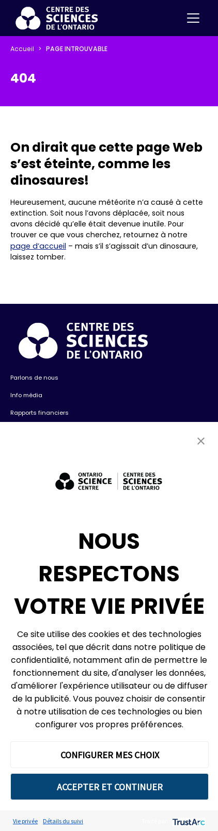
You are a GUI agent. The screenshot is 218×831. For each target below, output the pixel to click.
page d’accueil (38, 246)
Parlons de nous (34, 377)
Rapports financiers (39, 413)
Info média (26, 395)
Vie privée (25, 821)
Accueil (22, 48)
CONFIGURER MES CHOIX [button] (109, 755)
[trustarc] (187, 820)
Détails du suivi (63, 821)
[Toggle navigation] (193, 18)
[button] (201, 441)
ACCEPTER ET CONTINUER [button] (110, 787)
